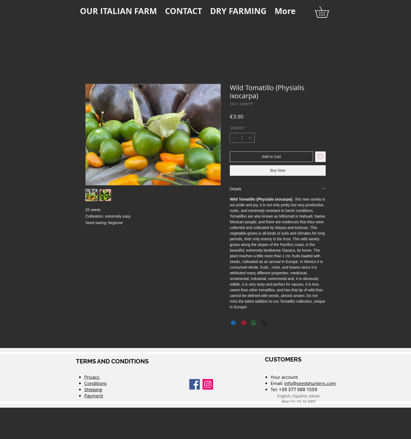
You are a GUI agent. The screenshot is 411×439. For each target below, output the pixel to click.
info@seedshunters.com (310, 383)
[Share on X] (264, 323)
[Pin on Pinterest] (243, 323)
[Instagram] (208, 384)
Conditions (95, 383)
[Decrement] (234, 138)
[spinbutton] (242, 138)
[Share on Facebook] (233, 323)
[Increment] (250, 138)
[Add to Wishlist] (320, 156)
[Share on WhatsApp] (254, 323)
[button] (327, 12)
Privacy (92, 377)
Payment (93, 396)
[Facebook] (194, 384)
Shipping (93, 389)
